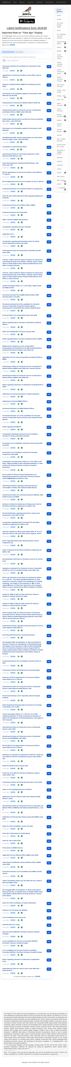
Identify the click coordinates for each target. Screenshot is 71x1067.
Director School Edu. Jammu (61, 145)
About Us (22, 2)
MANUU (61, 120)
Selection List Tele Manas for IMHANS (14, 910)
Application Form (8, 234)
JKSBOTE (60, 165)
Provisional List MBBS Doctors (12, 848)
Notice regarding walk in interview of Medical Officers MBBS (22, 339)
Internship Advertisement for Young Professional (18, 635)
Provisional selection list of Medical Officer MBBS (18, 205)
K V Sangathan (61, 188)
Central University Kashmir (60, 64)
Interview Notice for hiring (11, 924)
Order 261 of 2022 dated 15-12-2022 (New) (16, 833)
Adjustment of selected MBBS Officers (15, 401)
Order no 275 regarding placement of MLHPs (17, 789)
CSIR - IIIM (60, 99)
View (49, 66)
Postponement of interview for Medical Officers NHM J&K (21, 103)
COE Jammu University (60, 85)
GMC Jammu (61, 176)
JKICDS (61, 172)
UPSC (59, 30)
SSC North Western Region (60, 24)
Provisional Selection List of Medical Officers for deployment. (22, 188)
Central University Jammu (60, 56)
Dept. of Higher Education (61, 140)
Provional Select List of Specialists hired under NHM (19, 315)
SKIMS (61, 184)
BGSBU (61, 51)
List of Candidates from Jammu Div (14, 917)
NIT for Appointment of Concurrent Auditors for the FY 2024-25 (23, 181)
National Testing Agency (61, 42)
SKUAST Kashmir (61, 130)
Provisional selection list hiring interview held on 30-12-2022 (22, 782)
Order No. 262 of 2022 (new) (11, 840)
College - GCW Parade (61, 91)
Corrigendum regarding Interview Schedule (16, 227)
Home (14, 2)
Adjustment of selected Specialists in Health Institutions (20, 394)
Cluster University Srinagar (61, 79)
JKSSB (59, 19)
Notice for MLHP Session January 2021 (15, 765)
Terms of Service (61, 2)
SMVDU (59, 135)
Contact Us (30, 2)
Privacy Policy (49, 2)
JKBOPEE (60, 157)
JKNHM (12, 45)
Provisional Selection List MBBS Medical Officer (18, 408)
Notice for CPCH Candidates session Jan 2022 (17, 826)
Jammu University (60, 110)
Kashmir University (61, 115)
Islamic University (61, 104)
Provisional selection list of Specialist (14, 212)
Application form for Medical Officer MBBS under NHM (20, 855)
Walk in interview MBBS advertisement (15, 219)
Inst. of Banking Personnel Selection (61, 36)
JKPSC (59, 15)
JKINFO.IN (6, 2)
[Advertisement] (27, 994)
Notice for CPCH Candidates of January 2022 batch (19, 903)
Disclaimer (40, 2)
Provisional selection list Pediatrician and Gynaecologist (21, 670)
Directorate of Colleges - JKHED (61, 152)
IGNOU (61, 47)
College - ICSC (61, 96)
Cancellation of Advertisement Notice (14, 146)
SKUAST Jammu (59, 125)
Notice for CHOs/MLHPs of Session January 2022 (18, 331)
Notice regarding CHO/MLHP (11, 426)
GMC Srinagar (61, 181)
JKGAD (59, 169)
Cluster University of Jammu (61, 71)
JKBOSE (59, 161)
